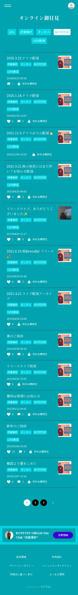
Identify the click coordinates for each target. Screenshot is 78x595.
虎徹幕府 (26, 32)
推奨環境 (21, 557)
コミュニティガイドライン (57, 565)
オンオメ (44, 32)
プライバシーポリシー (21, 565)
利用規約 (57, 557)
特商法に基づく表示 (21, 574)
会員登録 (63, 535)
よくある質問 (56, 574)
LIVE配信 (39, 41)
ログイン (71, 5)
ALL (12, 32)
